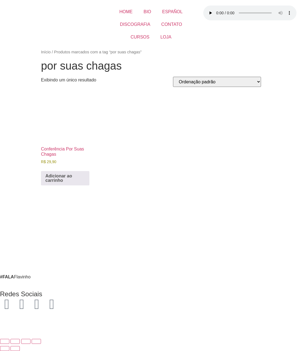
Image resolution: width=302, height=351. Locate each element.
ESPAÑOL (172, 11)
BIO (147, 11)
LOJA (165, 37)
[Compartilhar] (26, 341)
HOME (126, 11)
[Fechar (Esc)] (36, 341)
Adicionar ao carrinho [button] (58, 178)
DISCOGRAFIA (135, 24)
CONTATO (171, 24)
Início (46, 52)
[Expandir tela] (15, 341)
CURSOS (140, 37)
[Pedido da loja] (217, 82)
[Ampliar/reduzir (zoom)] (4, 341)
